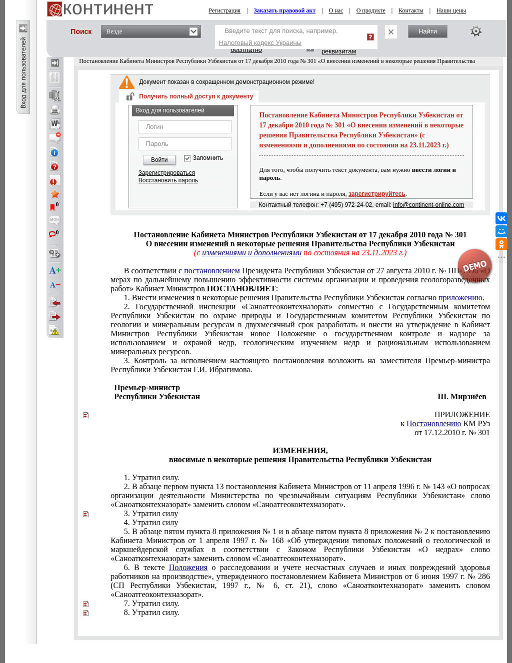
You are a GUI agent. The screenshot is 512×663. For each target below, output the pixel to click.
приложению (460, 297)
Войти (159, 159)
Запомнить (208, 158)
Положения (188, 567)
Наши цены (451, 10)
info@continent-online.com (428, 204)
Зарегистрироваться (166, 172)
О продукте (371, 10)
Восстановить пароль (168, 180)
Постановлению (433, 423)
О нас (336, 10)
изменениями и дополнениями (252, 252)
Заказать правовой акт (285, 10)
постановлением (212, 270)
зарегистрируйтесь (377, 193)
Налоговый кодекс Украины (260, 42)
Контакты (411, 10)
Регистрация (225, 10)
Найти (427, 31)
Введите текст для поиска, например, (278, 36)
